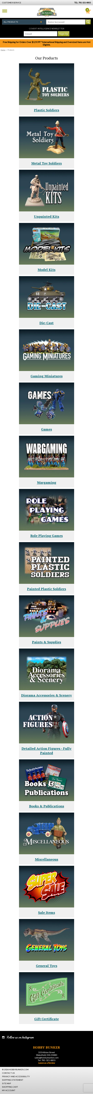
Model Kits (46, 269)
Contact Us (8, 1073)
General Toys (46, 965)
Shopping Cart (10, 1087)
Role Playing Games (46, 535)
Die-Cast (46, 323)
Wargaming (46, 482)
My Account (8, 1090)
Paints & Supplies (46, 642)
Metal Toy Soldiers (46, 163)
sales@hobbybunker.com (47, 1057)
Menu (4, 11)
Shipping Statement (12, 1080)
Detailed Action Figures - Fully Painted (46, 750)
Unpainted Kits (46, 216)
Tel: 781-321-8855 (47, 1060)
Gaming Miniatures (47, 376)
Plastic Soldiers (46, 110)
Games (46, 429)
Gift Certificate (46, 1019)
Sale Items (46, 912)
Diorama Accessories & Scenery (46, 695)
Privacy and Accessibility (16, 1076)
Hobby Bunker (47, 12)
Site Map (6, 1083)
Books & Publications (46, 806)
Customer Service (11, 2)
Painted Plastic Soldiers (46, 589)
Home (3, 50)
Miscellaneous (46, 859)
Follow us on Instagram (20, 1037)
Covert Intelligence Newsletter (46, 28)
